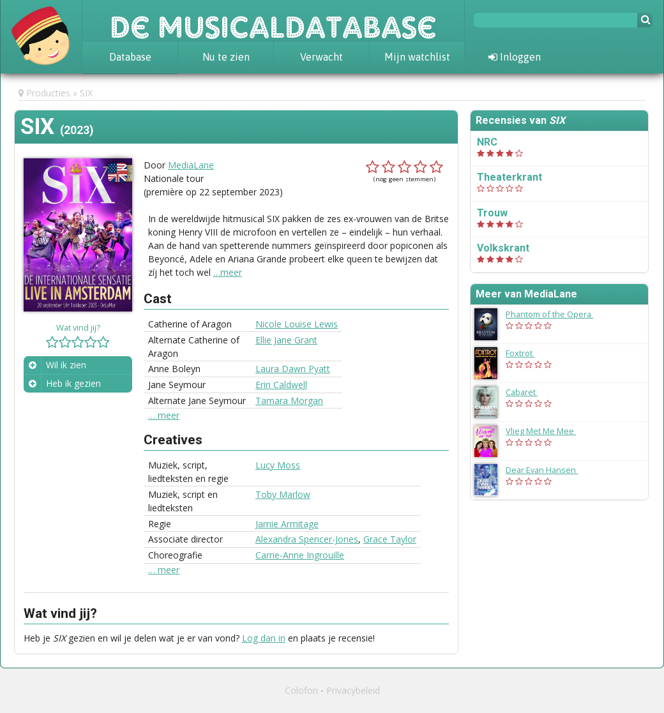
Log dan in (263, 638)
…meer (227, 272)
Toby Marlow (282, 494)
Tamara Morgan (289, 400)
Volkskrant (503, 248)
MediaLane (191, 165)
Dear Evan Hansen (548, 470)
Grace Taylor (389, 539)
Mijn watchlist (417, 57)
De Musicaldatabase (273, 20)
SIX (86, 93)
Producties (48, 93)
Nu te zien (226, 57)
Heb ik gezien (73, 383)
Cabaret (528, 392)
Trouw (492, 213)
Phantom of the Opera (556, 314)
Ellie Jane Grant (286, 340)
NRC (487, 142)
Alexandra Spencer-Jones (306, 539)
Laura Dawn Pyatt (292, 369)
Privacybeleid (353, 690)
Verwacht (321, 57)
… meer (163, 415)
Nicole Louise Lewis (296, 324)
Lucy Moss (277, 465)
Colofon (301, 690)
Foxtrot (526, 353)
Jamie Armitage (287, 524)
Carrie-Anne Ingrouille (299, 555)
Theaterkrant (509, 177)
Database (130, 57)
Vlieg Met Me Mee (547, 431)
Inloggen (514, 57)
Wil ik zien (66, 365)
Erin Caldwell (281, 385)
